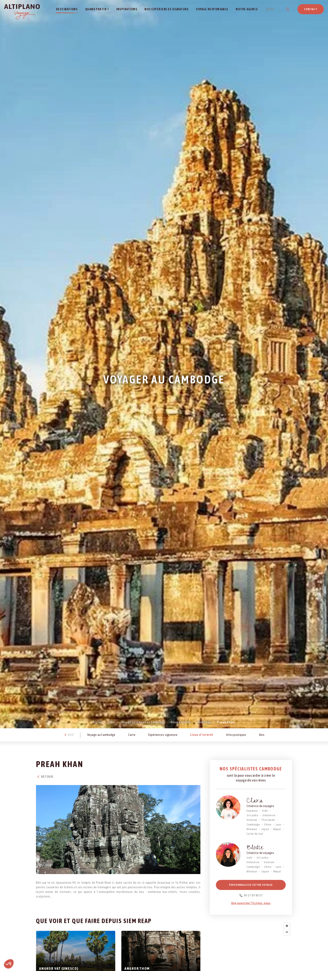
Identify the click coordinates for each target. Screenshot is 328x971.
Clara (255, 801)
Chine (267, 824)
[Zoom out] (287, 932)
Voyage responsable (212, 9)
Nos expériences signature (167, 9)
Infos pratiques (236, 734)
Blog (270, 9)
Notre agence (247, 9)
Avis (262, 734)
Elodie (255, 848)
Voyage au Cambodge (101, 734)
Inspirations (126, 9)
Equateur (252, 810)
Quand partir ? (97, 9)
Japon (265, 829)
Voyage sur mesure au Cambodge (143, 722)
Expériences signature (163, 734)
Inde (265, 810)
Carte (131, 734)
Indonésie (269, 815)
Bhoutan (252, 829)
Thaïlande (268, 819)
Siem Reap (204, 722)
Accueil (98, 722)
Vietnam (252, 819)
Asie (112, 722)
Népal (277, 829)
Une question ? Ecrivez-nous (251, 903)
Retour (44, 776)
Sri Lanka (252, 815)
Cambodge (253, 824)
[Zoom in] (287, 926)
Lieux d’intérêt (180, 722)
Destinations (67, 9)
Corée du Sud (255, 833)
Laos (279, 824)
